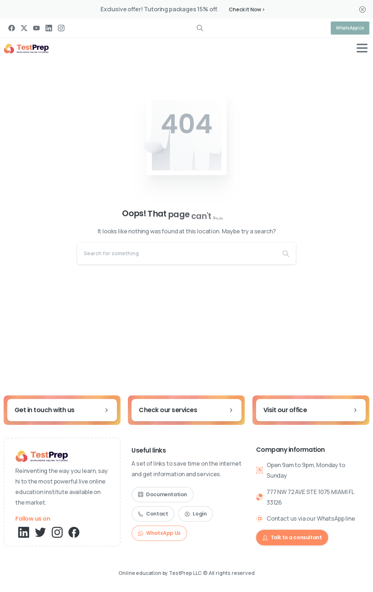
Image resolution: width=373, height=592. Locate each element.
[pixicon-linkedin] (23, 532)
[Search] (176, 253)
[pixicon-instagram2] (57, 532)
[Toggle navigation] (362, 48)
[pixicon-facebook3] (74, 532)
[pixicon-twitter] (40, 532)
